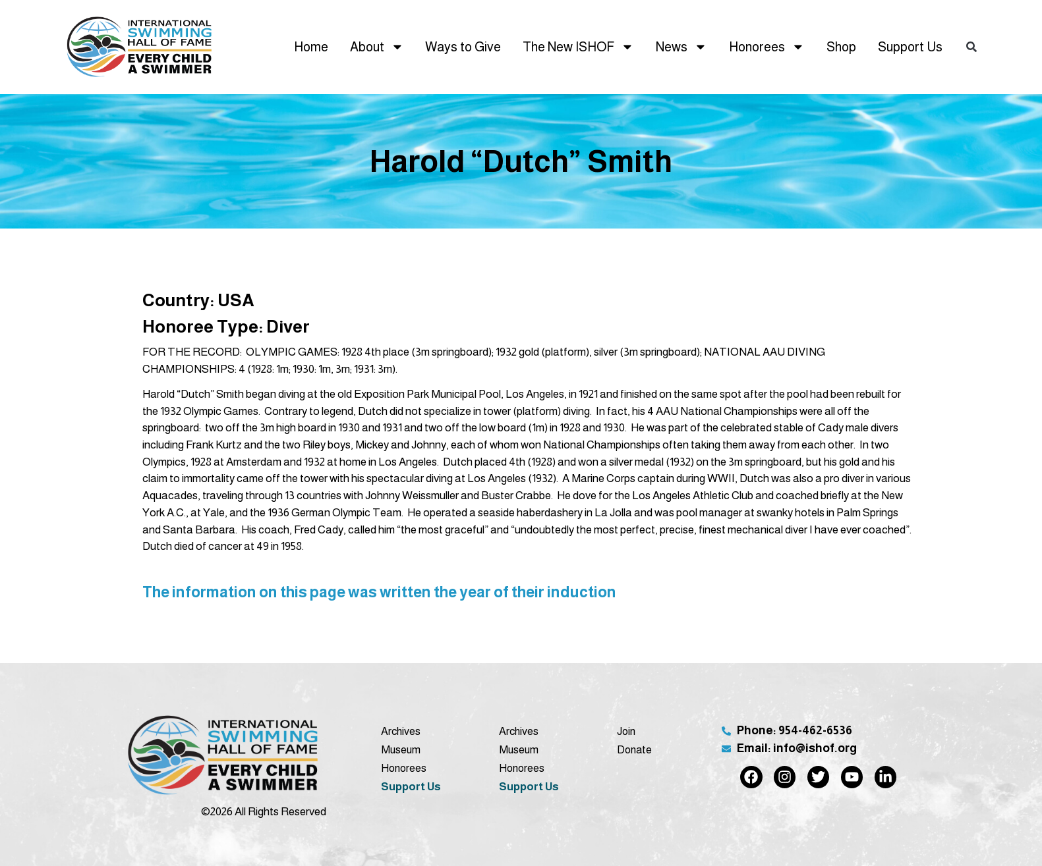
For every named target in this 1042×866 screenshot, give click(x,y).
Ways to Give (463, 47)
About (377, 47)
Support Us (910, 47)
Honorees (767, 47)
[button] (971, 47)
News (681, 47)
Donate (634, 749)
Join (626, 731)
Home (311, 47)
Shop (841, 47)
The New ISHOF (578, 47)
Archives (400, 731)
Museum (400, 749)
